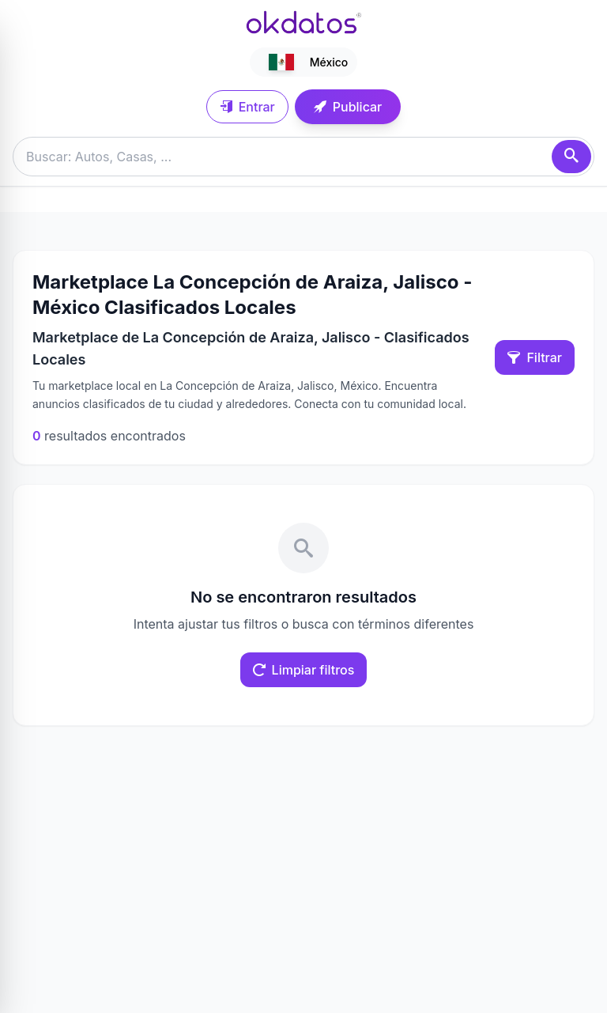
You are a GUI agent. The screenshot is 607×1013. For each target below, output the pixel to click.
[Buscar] (571, 156)
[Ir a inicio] (303, 22)
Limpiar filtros (304, 670)
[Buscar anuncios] (303, 156)
